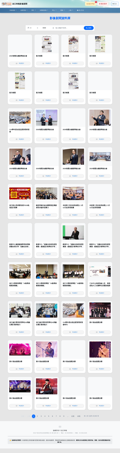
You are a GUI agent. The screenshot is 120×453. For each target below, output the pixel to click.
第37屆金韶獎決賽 (95, 322)
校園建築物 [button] (43, 10)
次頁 (72, 416)
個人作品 (80, 10)
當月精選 (39, 56)
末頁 (78, 416)
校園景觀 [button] (23, 10)
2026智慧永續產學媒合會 (18, 56)
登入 (115, 4)
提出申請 (91, 3)
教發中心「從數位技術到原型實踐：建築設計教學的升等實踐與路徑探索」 (46, 246)
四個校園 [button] (12, 10)
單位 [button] (53, 10)
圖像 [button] (62, 10)
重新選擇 (103, 4)
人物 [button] (70, 10)
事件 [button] (33, 10)
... (67, 416)
